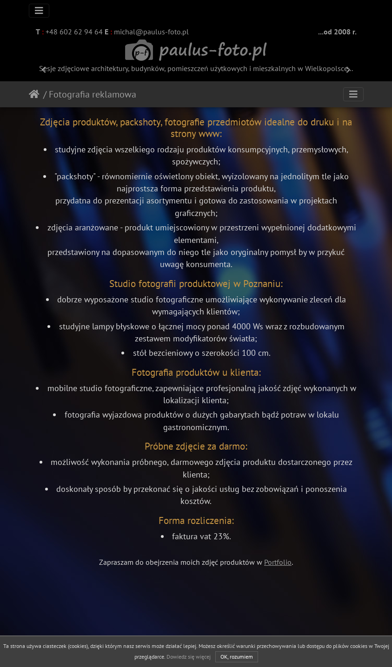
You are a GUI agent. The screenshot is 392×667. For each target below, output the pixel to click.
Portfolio (278, 562)
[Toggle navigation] (39, 11)
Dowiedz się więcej (188, 656)
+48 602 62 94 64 (73, 31)
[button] (44, 70)
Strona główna (36, 94)
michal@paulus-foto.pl (150, 31)
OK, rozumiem (236, 656)
